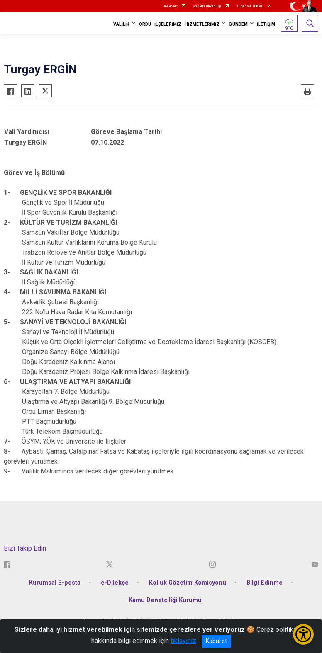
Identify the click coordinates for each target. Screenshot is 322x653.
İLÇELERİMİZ (167, 24)
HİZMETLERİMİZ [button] (202, 24)
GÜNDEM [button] (238, 24)
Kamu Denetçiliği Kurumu (165, 600)
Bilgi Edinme (264, 582)
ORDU (145, 24)
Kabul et (216, 641)
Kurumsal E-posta (54, 582)
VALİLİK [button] (121, 24)
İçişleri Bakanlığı (207, 6)
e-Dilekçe (115, 582)
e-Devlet (171, 6)
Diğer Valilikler (250, 6)
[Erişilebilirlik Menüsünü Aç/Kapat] (303, 634)
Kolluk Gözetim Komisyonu (187, 582)
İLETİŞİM (266, 24)
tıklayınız (183, 641)
